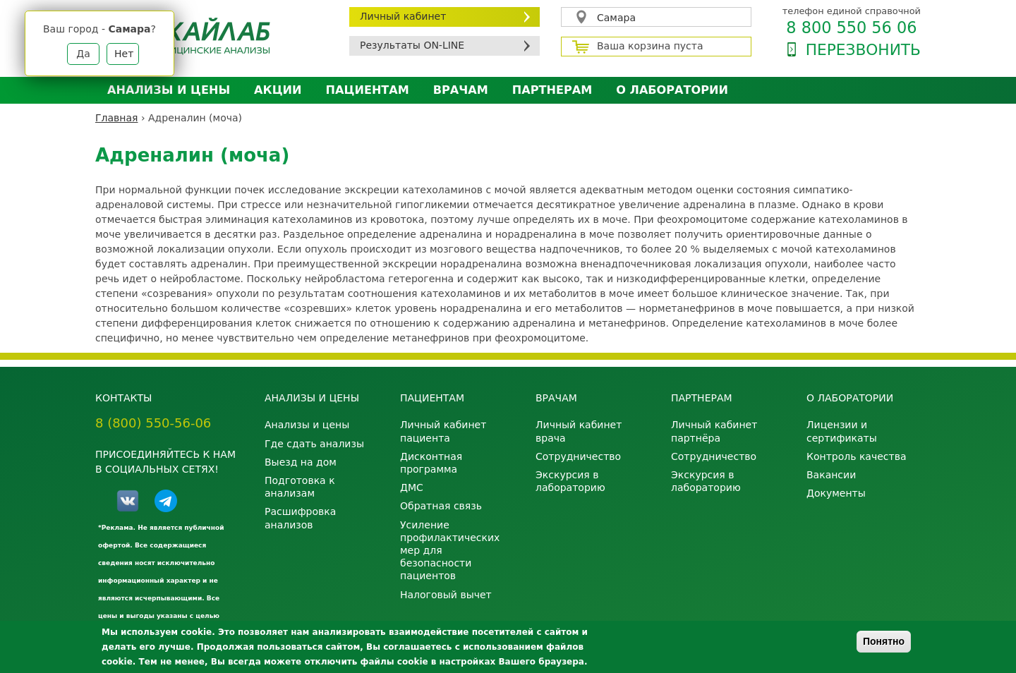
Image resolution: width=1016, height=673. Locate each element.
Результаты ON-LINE (412, 45)
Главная (116, 117)
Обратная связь (441, 505)
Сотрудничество (578, 456)
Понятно (884, 641)
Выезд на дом (301, 462)
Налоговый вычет (446, 594)
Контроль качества (856, 456)
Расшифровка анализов (300, 518)
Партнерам (552, 90)
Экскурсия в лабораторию (570, 481)
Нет (123, 53)
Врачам (460, 90)
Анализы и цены (168, 90)
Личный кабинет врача (579, 431)
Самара (616, 17)
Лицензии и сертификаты (841, 431)
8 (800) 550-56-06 (153, 423)
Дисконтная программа (431, 463)
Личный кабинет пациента (443, 431)
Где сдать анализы (314, 443)
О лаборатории (672, 90)
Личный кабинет (403, 16)
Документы (836, 493)
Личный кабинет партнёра (714, 431)
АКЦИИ (277, 90)
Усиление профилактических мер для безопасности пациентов (450, 550)
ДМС (411, 487)
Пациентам (367, 90)
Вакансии (831, 474)
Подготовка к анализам (300, 487)
